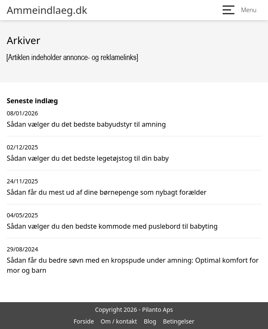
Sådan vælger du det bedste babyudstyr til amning (86, 124)
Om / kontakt (119, 321)
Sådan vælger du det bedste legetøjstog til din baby (88, 158)
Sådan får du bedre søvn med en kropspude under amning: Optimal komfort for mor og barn (133, 265)
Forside (84, 321)
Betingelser (178, 321)
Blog (150, 321)
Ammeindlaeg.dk (47, 10)
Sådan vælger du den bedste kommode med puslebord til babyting (112, 226)
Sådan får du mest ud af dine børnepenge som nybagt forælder (107, 192)
